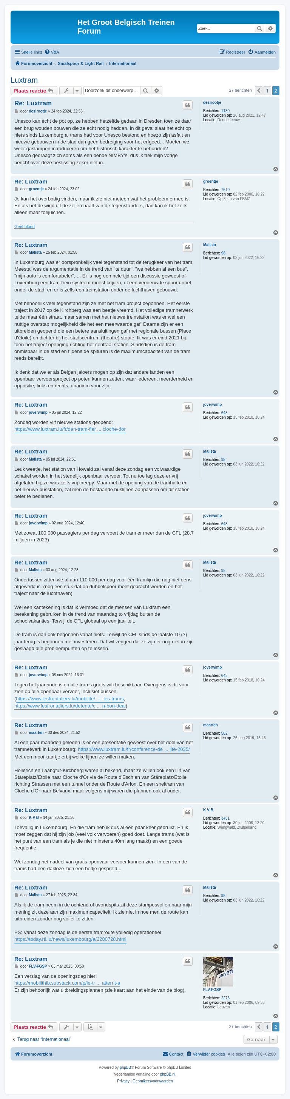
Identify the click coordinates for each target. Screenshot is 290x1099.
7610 (225, 190)
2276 (225, 998)
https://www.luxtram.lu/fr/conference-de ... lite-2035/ (134, 749)
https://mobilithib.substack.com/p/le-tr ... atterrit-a (67, 983)
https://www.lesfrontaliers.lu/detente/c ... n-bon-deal (70, 706)
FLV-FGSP (212, 990)
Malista (209, 245)
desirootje (212, 102)
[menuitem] (51, 52)
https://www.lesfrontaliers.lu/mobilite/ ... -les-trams (69, 698)
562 (224, 733)
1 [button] (267, 90)
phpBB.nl (168, 1074)
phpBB (125, 1067)
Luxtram (24, 80)
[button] (258, 90)
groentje (210, 181)
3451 (225, 818)
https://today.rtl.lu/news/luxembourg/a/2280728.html (70, 939)
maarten (210, 725)
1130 (225, 111)
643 (224, 413)
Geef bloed (24, 226)
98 (223, 253)
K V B (208, 810)
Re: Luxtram (33, 103)
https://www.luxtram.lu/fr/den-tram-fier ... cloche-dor (70, 429)
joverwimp (212, 404)
